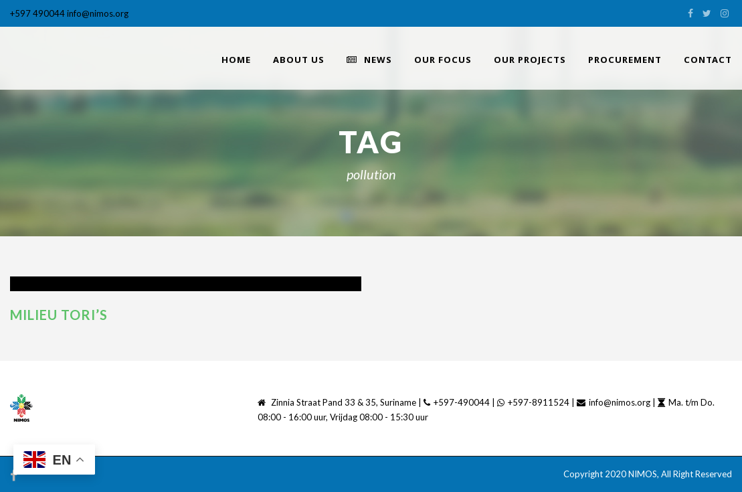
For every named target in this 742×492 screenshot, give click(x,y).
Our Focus (443, 60)
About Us (298, 60)
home (236, 60)
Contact (708, 60)
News (369, 60)
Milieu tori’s (59, 315)
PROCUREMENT (625, 60)
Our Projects (530, 60)
